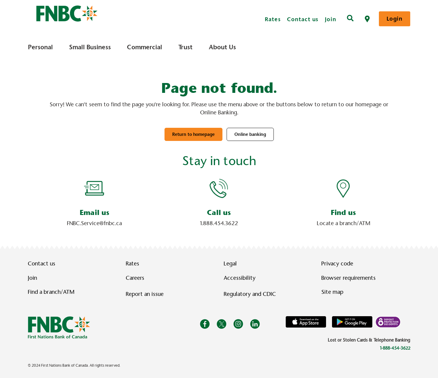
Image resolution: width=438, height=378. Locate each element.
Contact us (302, 19)
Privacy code (337, 263)
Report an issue (145, 294)
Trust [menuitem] (185, 47)
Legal (230, 263)
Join (330, 19)
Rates (273, 19)
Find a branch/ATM (51, 292)
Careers (135, 278)
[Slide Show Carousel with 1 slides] (219, 202)
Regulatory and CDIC (251, 294)
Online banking (250, 134)
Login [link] (394, 18)
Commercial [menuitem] (144, 47)
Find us (343, 212)
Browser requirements (348, 278)
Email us (94, 212)
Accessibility (240, 278)
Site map (332, 292)
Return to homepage (193, 134)
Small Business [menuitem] (90, 47)
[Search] (350, 18)
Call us (219, 212)
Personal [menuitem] (40, 47)
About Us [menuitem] (222, 47)
